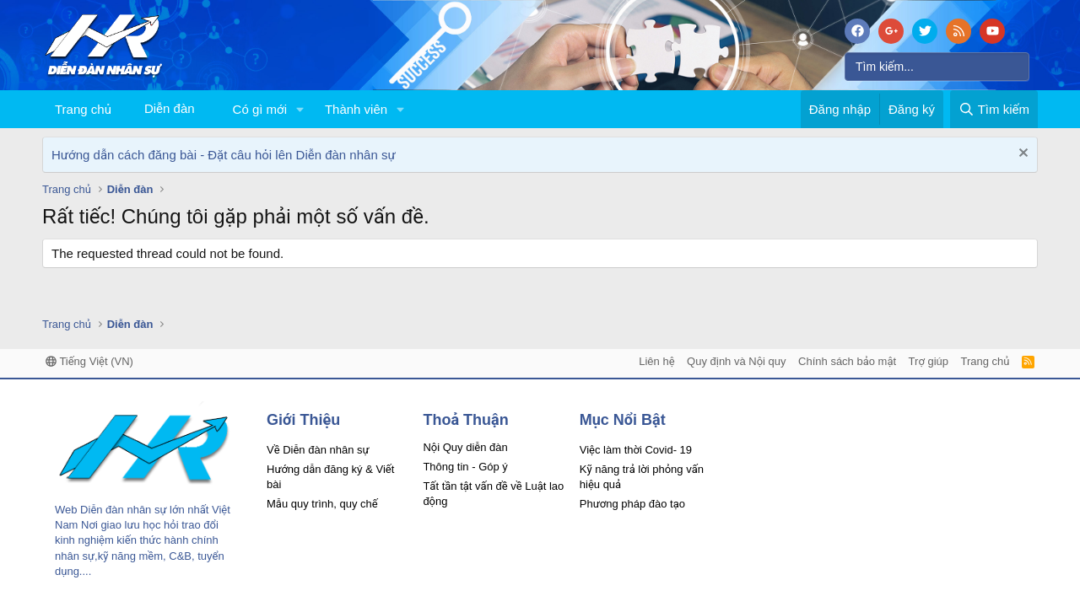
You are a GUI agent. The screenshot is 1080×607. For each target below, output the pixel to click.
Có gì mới (260, 109)
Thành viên (356, 109)
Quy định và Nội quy (736, 361)
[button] (300, 109)
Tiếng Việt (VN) (89, 361)
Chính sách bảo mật (847, 361)
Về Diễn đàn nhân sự (318, 449)
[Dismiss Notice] (1021, 155)
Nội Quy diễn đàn (465, 447)
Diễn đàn (169, 108)
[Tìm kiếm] (937, 66)
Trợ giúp (928, 361)
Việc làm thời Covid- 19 (636, 449)
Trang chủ (83, 109)
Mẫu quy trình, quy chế (322, 503)
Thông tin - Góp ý (465, 466)
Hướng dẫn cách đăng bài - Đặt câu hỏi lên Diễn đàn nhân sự (223, 155)
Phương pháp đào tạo (632, 503)
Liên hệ (656, 361)
